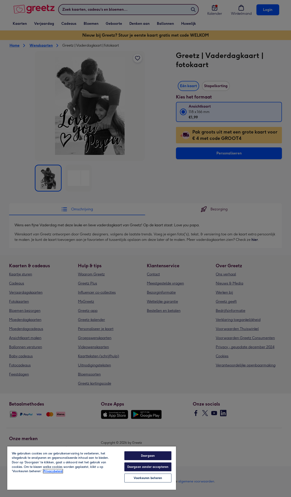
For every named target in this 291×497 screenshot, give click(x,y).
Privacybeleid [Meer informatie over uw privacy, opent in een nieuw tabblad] (53, 471)
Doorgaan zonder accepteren (147, 467)
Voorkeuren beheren (148, 478)
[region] (91, 468)
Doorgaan (148, 455)
